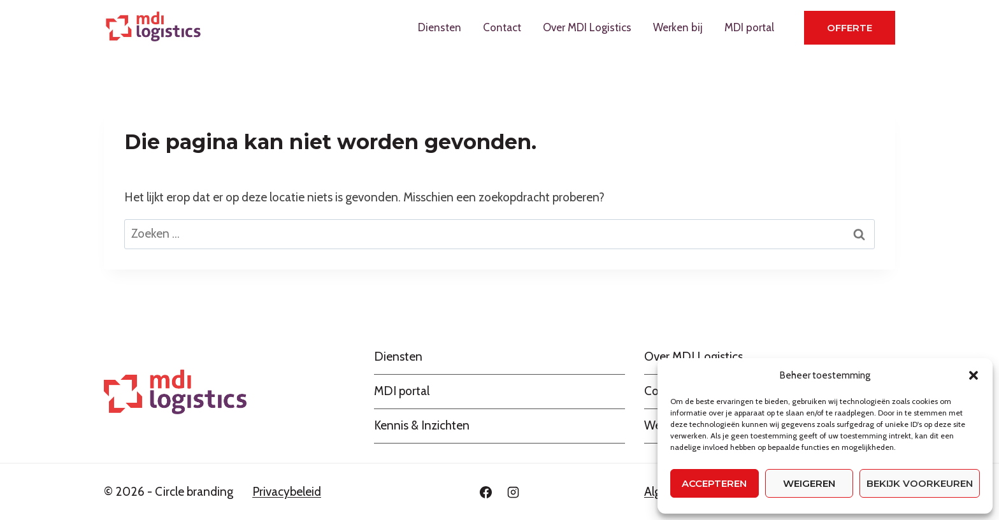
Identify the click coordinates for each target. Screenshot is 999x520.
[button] (973, 375)
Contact (502, 27)
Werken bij (678, 27)
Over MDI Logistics (587, 27)
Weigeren (809, 483)
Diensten (439, 27)
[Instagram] (513, 492)
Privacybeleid (286, 491)
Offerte (849, 28)
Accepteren (714, 483)
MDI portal (749, 27)
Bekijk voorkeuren (919, 483)
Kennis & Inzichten (422, 425)
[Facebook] (485, 492)
